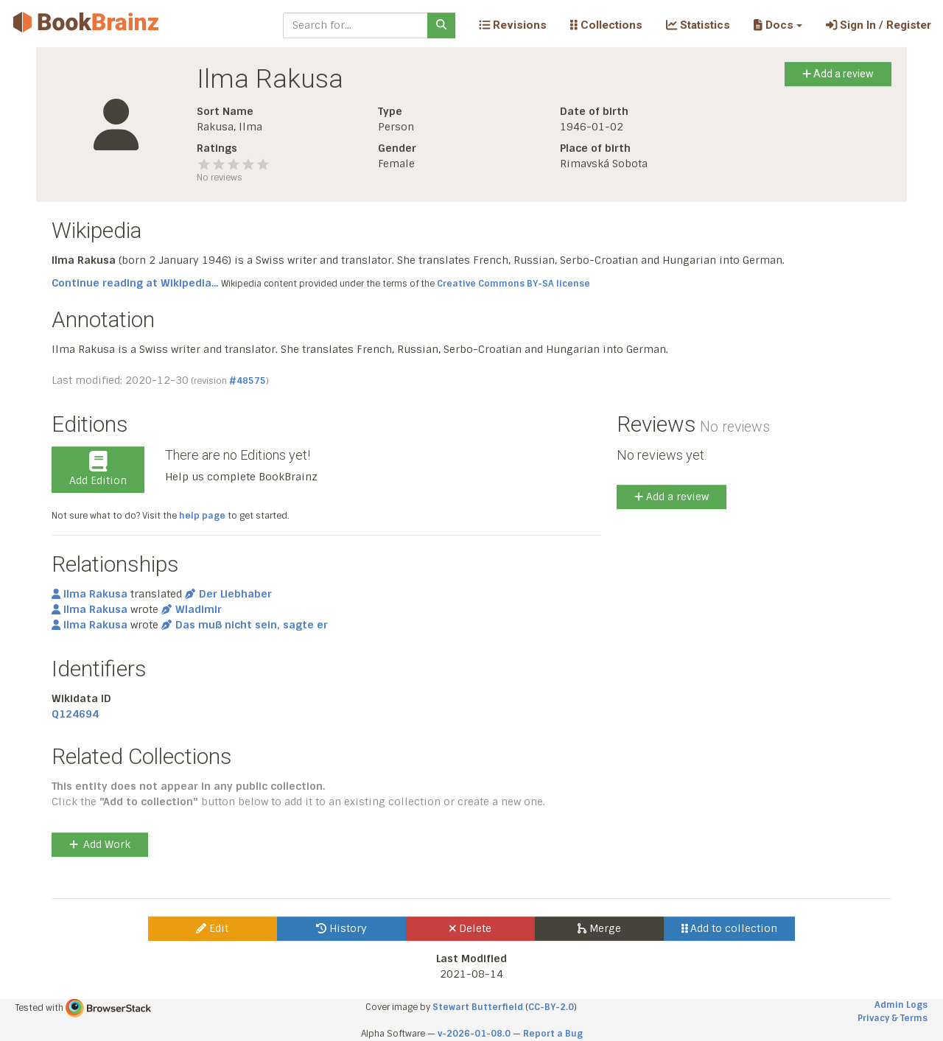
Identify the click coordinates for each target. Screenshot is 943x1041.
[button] (777, 25)
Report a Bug (553, 1034)
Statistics (698, 25)
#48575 (247, 381)
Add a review (838, 74)
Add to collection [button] (729, 928)
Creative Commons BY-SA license (513, 284)
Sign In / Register (878, 25)
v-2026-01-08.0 (474, 1034)
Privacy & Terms (893, 1018)
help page (202, 516)
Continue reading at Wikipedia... (135, 283)
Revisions (513, 25)
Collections (606, 25)
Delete (470, 928)
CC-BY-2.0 (551, 1007)
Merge (599, 928)
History (341, 928)
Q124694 (75, 714)
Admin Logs (901, 1005)
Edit (212, 928)
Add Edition (98, 469)
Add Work (99, 844)
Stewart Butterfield (477, 1007)
